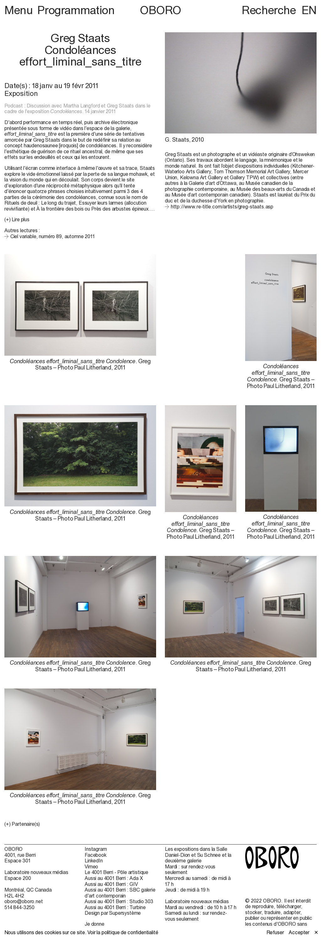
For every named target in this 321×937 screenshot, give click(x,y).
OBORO (160, 10)
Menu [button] (19, 10)
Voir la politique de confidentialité (122, 932)
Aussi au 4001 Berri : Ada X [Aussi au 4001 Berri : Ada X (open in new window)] (114, 878)
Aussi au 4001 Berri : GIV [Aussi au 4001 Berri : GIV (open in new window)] (111, 884)
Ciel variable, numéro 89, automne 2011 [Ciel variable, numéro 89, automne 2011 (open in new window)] (52, 236)
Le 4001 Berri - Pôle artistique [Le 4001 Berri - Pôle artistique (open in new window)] (116, 872)
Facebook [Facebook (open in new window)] (96, 855)
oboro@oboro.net (23, 901)
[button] (80, 824)
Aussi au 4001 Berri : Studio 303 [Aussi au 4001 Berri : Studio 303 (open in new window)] (119, 901)
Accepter (299, 932)
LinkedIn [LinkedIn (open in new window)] (94, 860)
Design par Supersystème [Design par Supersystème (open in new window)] (113, 913)
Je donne (94, 924)
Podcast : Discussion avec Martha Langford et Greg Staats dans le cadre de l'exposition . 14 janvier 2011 (77, 108)
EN (309, 10)
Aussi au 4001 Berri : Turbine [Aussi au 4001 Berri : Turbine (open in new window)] (115, 907)
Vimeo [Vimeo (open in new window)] (91, 866)
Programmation (75, 10)
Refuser (275, 932)
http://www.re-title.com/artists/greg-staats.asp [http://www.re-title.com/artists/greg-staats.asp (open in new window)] (222, 206)
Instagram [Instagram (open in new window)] (96, 849)
